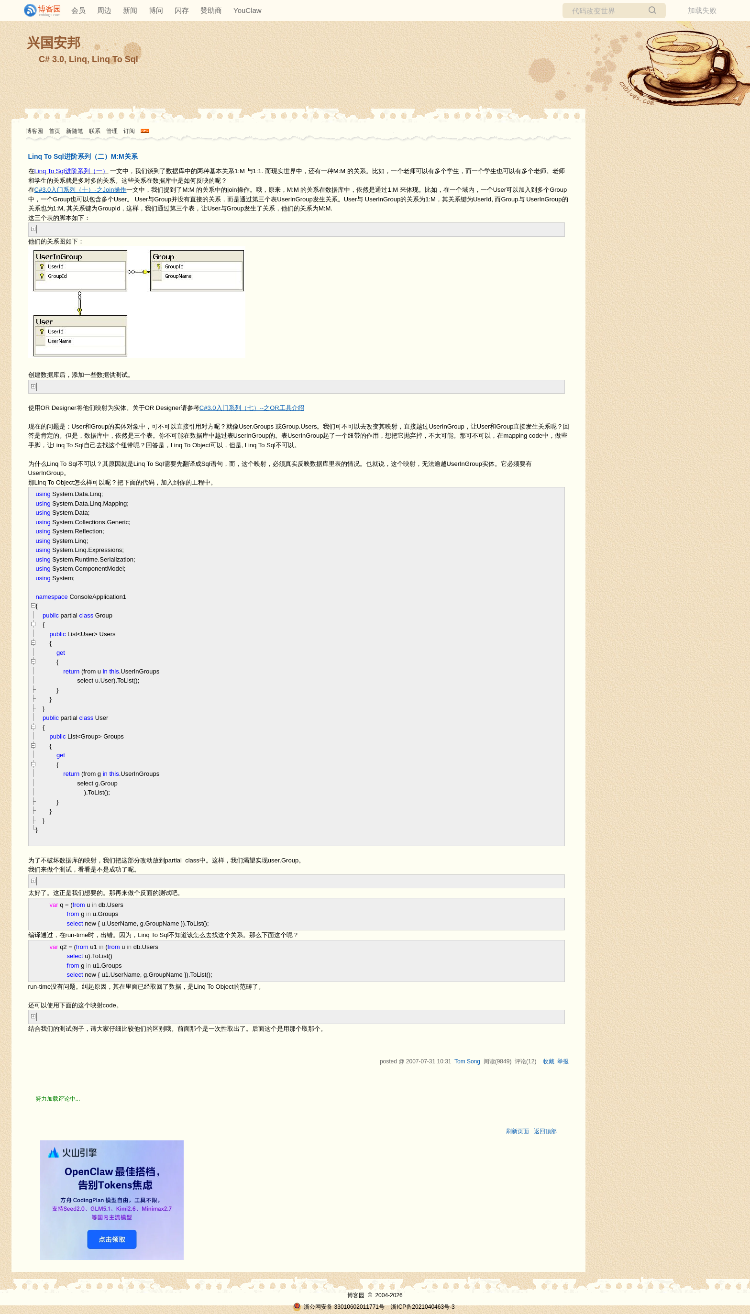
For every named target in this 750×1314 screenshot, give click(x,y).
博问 (156, 10)
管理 (112, 131)
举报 (563, 1061)
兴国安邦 (53, 42)
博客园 (34, 131)
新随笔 (74, 131)
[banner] (38, 10)
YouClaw (247, 10)
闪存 (182, 10)
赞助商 (211, 10)
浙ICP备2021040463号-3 (422, 1306)
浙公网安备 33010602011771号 (339, 1306)
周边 (104, 10)
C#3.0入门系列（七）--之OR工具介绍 (251, 407)
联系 (94, 131)
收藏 (548, 1061)
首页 (54, 131)
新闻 (130, 10)
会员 (78, 10)
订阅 (129, 131)
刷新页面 (517, 1131)
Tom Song (467, 1061)
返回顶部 (545, 1131)
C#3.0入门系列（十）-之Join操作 (80, 189)
